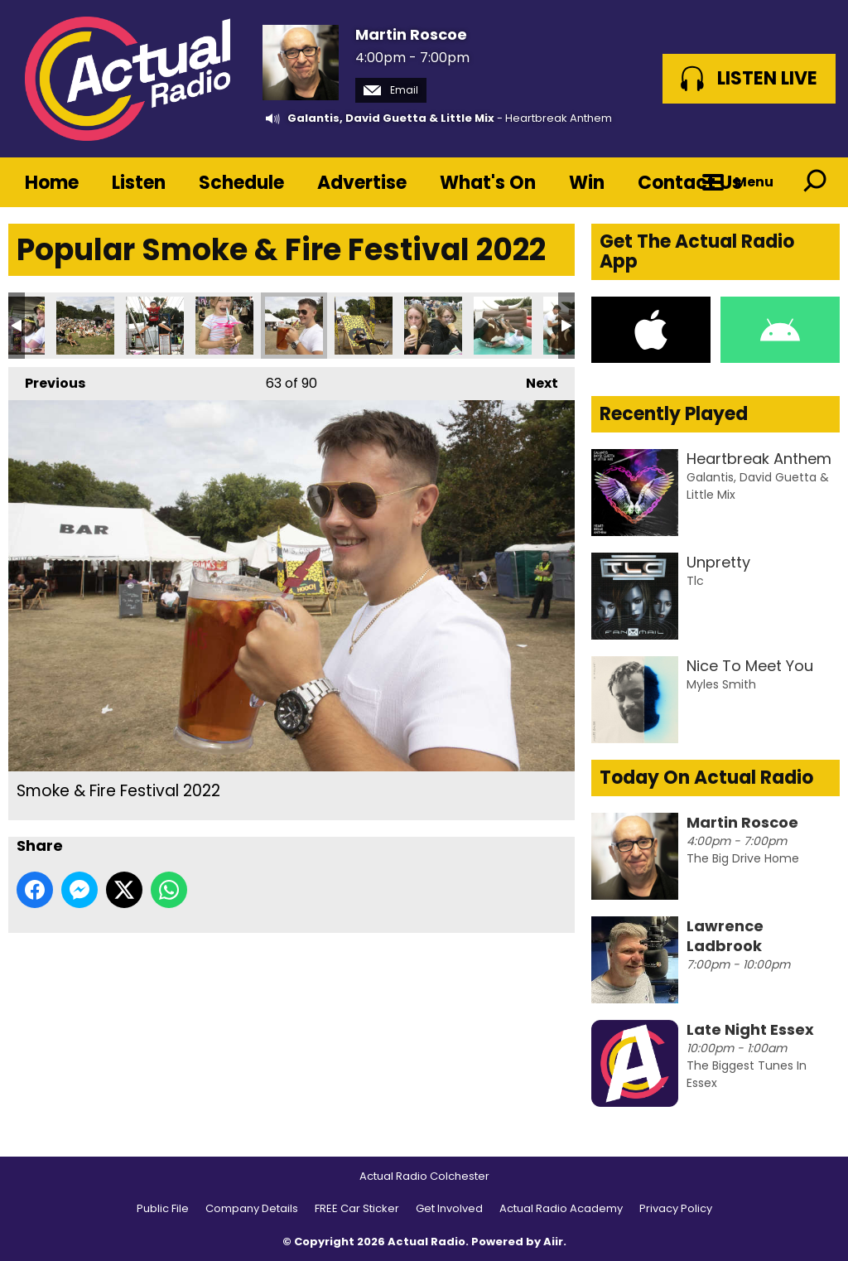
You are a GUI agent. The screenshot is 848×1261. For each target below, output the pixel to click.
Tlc (695, 581)
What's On (488, 183)
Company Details (251, 1208)
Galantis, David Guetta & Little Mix (390, 118)
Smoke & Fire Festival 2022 (85, 326)
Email (391, 90)
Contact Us (690, 183)
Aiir (553, 1241)
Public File (163, 1208)
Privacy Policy (675, 1208)
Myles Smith (721, 684)
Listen (139, 183)
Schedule (241, 183)
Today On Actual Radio (706, 777)
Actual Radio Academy (561, 1208)
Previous (46, 380)
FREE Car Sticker (357, 1208)
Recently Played (674, 414)
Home (52, 183)
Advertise (362, 183)
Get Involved (449, 1208)
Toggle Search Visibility (815, 182)
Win (587, 183)
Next (533, 380)
